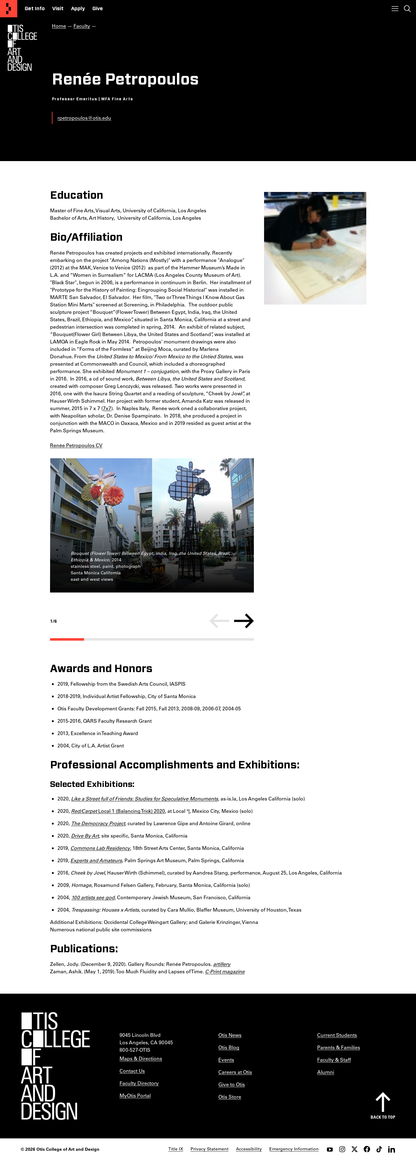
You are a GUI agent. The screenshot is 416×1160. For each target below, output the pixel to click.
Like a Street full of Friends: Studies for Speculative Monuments (144, 798)
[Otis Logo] (22, 47)
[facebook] (367, 1149)
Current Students (337, 1035)
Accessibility (249, 1149)
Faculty (82, 26)
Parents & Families (338, 1047)
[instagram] (342, 1149)
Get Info (35, 8)
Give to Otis (231, 1084)
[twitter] (354, 1149)
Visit (58, 8)
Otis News (230, 1035)
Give (97, 8)
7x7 (107, 408)
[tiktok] (379, 1149)
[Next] (244, 621)
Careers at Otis (235, 1072)
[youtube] (330, 1149)
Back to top (383, 1117)
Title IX (175, 1149)
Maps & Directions (141, 1058)
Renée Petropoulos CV (76, 445)
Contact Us (132, 1070)
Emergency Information (294, 1149)
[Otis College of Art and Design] (8, 8)
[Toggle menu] (395, 8)
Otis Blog (228, 1047)
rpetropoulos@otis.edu (84, 117)
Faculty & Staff (334, 1059)
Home (59, 26)
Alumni (325, 1072)
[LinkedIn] (391, 1149)
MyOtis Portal (135, 1095)
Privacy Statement (210, 1149)
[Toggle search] (407, 8)
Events (226, 1059)
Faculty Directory (139, 1083)
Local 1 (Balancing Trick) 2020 (118, 811)
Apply (78, 8)
